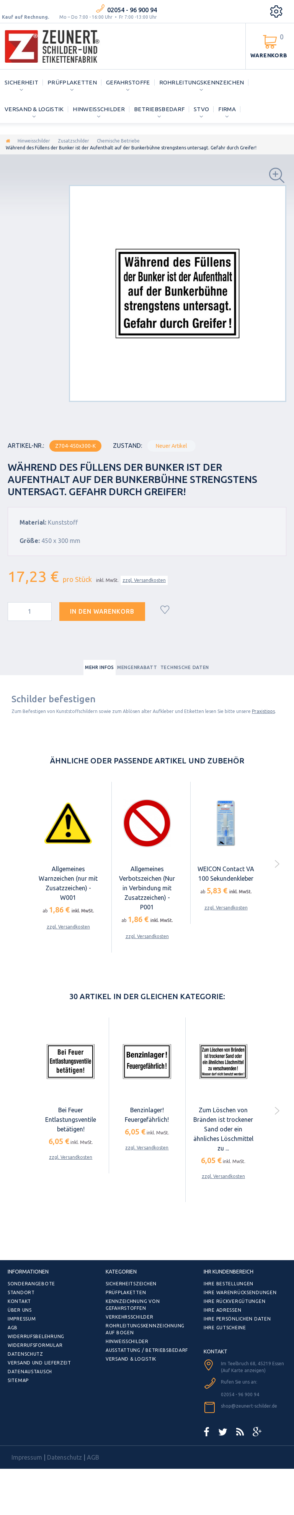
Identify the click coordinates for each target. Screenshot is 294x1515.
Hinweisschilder (99, 109)
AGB (13, 1327)
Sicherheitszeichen (131, 1283)
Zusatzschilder (73, 140)
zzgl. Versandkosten (144, 580)
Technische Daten (184, 667)
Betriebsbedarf (159, 109)
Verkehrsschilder (130, 1316)
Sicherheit (21, 82)
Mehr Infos (99, 667)
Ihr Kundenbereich (228, 1272)
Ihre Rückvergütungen (234, 1301)
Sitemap (18, 1380)
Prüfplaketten (72, 82)
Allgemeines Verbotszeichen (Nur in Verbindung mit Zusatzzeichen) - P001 (147, 888)
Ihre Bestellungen (228, 1283)
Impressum (22, 1318)
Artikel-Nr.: (26, 445)
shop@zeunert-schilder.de (249, 1405)
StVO (201, 109)
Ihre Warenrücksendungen (240, 1292)
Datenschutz (25, 1353)
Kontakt (19, 1301)
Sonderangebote (31, 1283)
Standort (21, 1292)
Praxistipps (263, 711)
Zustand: (127, 445)
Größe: (30, 540)
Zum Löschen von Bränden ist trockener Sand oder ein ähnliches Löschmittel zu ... (223, 1129)
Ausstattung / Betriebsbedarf (147, 1350)
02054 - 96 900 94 (132, 9)
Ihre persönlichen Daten (237, 1318)
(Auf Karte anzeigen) (243, 1370)
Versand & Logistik (34, 109)
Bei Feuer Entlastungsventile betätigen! (70, 1120)
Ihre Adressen (222, 1310)
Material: (33, 522)
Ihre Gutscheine (225, 1327)
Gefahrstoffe (128, 82)
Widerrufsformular (35, 1345)
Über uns (20, 1310)
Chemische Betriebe (118, 140)
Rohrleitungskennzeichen (201, 82)
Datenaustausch (30, 1371)
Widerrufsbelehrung (36, 1336)
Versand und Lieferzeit (39, 1362)
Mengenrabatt (137, 667)
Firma (227, 109)
